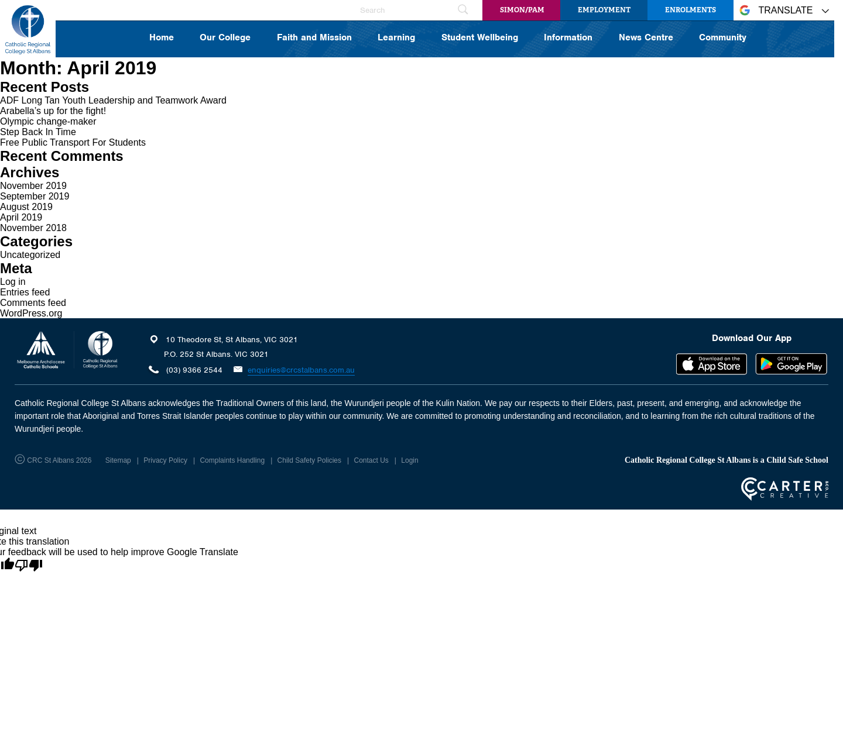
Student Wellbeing (479, 38)
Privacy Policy (165, 460)
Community (722, 38)
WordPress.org (31, 313)
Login (409, 460)
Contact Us (371, 460)
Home (161, 38)
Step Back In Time (38, 132)
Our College (225, 38)
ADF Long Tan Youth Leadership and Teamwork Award (113, 100)
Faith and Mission (314, 38)
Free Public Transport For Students (73, 142)
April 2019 (21, 217)
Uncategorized (30, 255)
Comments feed (33, 303)
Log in (13, 282)
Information (568, 38)
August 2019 (26, 207)
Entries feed (25, 292)
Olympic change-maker (48, 121)
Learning (396, 38)
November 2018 (33, 228)
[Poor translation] (29, 566)
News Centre (646, 38)
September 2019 (34, 196)
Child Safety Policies (309, 460)
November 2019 (33, 186)
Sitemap (118, 460)
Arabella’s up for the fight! (53, 111)
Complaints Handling (232, 460)
